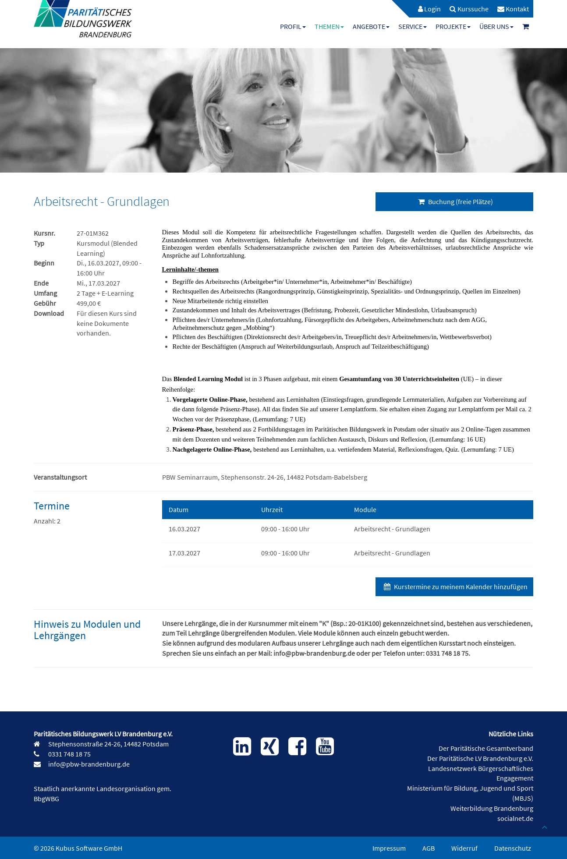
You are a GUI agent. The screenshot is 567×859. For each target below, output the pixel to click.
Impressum (389, 848)
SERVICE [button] (412, 26)
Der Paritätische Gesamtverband (486, 748)
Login (429, 8)
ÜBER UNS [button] (496, 26)
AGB (428, 848)
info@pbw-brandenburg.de (88, 764)
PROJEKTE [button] (453, 26)
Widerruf (464, 848)
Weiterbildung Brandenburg (491, 808)
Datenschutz (512, 848)
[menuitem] (425, 9)
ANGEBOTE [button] (371, 26)
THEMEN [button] (329, 26)
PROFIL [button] (293, 26)
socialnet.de (515, 818)
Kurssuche (469, 8)
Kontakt (513, 8)
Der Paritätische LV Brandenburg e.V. (480, 758)
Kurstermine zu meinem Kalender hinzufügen (455, 586)
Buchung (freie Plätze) (454, 201)
